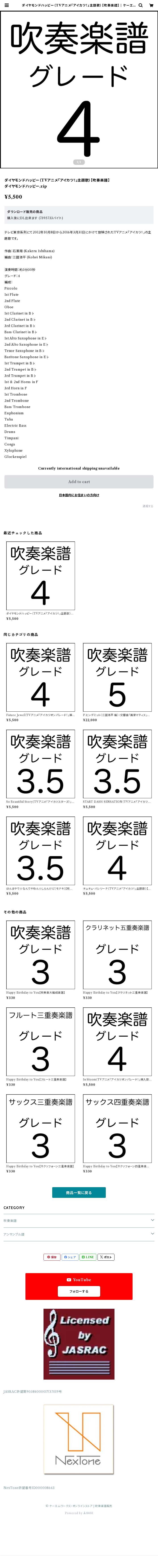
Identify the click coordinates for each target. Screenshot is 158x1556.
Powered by (79, 1513)
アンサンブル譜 (14, 1234)
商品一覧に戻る (79, 1192)
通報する (148, 506)
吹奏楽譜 (10, 1221)
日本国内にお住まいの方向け (79, 495)
